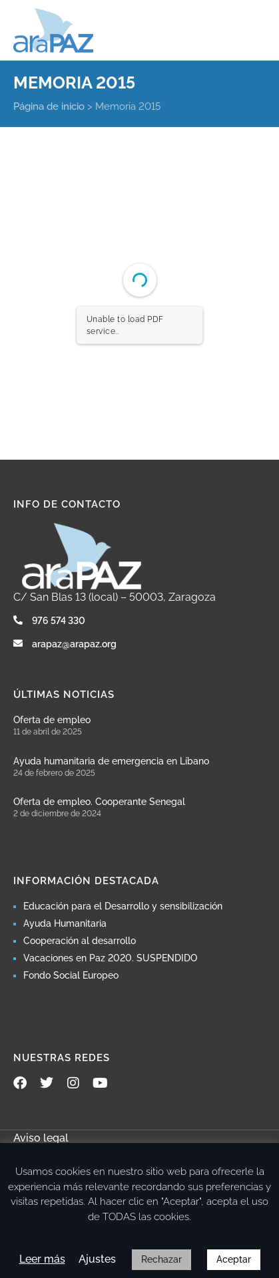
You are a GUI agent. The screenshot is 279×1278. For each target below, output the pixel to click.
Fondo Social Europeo (71, 975)
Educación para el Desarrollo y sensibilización (122, 906)
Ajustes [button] (97, 1259)
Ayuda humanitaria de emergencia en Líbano (111, 761)
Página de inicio (49, 106)
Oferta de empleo (52, 720)
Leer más (42, 1259)
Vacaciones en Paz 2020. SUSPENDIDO (110, 958)
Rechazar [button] (161, 1259)
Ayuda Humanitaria (65, 923)
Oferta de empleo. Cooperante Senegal (99, 801)
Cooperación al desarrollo (79, 940)
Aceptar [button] (233, 1259)
